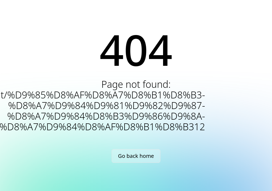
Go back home (136, 155)
